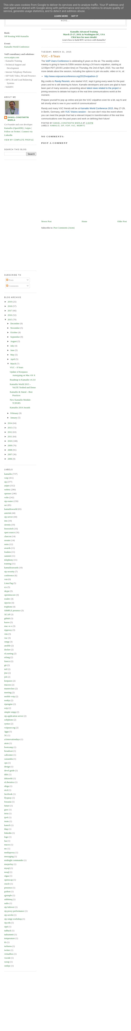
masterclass (9, 688)
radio (6, 903)
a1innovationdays (12, 739)
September (15, 337)
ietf (5, 669)
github (7, 618)
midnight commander (13, 860)
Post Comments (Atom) (64, 227)
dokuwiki (8, 778)
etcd (6, 790)
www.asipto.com (11, 57)
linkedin (8, 833)
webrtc (81, 126)
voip (67, 126)
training (7, 563)
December (15, 323)
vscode (7, 958)
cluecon (7, 536)
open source (9, 532)
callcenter (8, 755)
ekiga (6, 786)
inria (6, 813)
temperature (9, 938)
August (13, 341)
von (6, 579)
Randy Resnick (62, 81)
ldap (6, 829)
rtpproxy (8, 630)
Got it (74, 16)
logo (6, 837)
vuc (73, 126)
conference (9, 575)
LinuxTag (8, 583)
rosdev (7, 598)
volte (6, 497)
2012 (10, 432)
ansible (7, 645)
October (14, 332)
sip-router (8, 501)
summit (7, 556)
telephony (8, 560)
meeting (7, 692)
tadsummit (9, 934)
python (7, 891)
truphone (8, 606)
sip (62, 126)
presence (8, 887)
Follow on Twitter (12, 131)
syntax (7, 723)
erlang (7, 657)
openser (7, 493)
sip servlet (8, 915)
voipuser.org (9, 727)
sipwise (7, 602)
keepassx (8, 680)
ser (5, 505)
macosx (7, 684)
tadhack (7, 930)
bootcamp (8, 747)
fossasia (7, 801)
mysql (7, 868)
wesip (6, 961)
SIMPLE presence (12, 610)
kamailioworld (10, 509)
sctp (6, 708)
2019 (10, 301)
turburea (8, 946)
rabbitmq (8, 899)
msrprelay (8, 864)
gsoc (6, 809)
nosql (6, 872)
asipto (7, 485)
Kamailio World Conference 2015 (97, 108)
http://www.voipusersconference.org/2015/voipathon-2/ (71, 76)
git (5, 665)
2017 (10, 310)
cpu (6, 762)
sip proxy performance (14, 911)
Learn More (61, 16)
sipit (6, 926)
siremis (7, 524)
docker (7, 649)
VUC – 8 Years (16, 367)
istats (6, 821)
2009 (10, 445)
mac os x (8, 626)
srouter (7, 540)
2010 (10, 441)
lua (5, 841)
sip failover (9, 907)
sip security (9, 571)
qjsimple (8, 895)
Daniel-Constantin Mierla (18, 118)
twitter (7, 950)
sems (6, 544)
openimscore (10, 595)
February (14, 413)
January (14, 417)
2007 (10, 454)
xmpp (6, 641)
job (5, 677)
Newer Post (46, 221)
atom (6, 743)
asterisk (7, 513)
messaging (9, 856)
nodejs (7, 700)
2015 (10, 319)
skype (6, 591)
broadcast (8, 751)
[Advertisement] (18, 214)
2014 (10, 423)
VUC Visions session (75, 111)
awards (7, 548)
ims (6, 520)
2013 (10, 427)
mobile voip (9, 696)
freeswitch (8, 528)
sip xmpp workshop (13, 919)
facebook (8, 794)
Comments (12, 286)
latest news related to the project (103, 88)
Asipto (28, 128)
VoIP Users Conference (57, 61)
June (12, 350)
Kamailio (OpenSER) (13, 128)
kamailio (55, 126)
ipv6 (6, 817)
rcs (5, 587)
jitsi (6, 673)
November (15, 328)
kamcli (7, 825)
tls (5, 942)
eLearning (8, 653)
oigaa (6, 876)
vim (6, 634)
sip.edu (7, 922)
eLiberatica (9, 782)
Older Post (122, 221)
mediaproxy (9, 852)
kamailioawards (11, 567)
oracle (7, 883)
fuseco (7, 661)
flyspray (8, 797)
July (12, 345)
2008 (10, 450)
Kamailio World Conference (16, 46)
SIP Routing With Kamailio (16, 36)
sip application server (13, 716)
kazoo (7, 622)
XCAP (7, 614)
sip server (8, 517)
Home (84, 221)
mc (5, 848)
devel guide (9, 770)
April (13, 359)
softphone (8, 719)
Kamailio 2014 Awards (20, 407)
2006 (10, 459)
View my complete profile (19, 140)
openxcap (8, 879)
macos (7, 844)
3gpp (6, 731)
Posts (9, 280)
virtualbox (8, 954)
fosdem (7, 552)
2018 (10, 306)
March (13, 363)
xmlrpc (7, 965)
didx (6, 774)
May (12, 354)
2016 (10, 315)
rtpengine (8, 704)
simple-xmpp (10, 712)
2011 (10, 436)
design (7, 766)
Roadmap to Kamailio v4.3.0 (22, 379)
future (7, 805)
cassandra (8, 759)
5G (5, 735)
